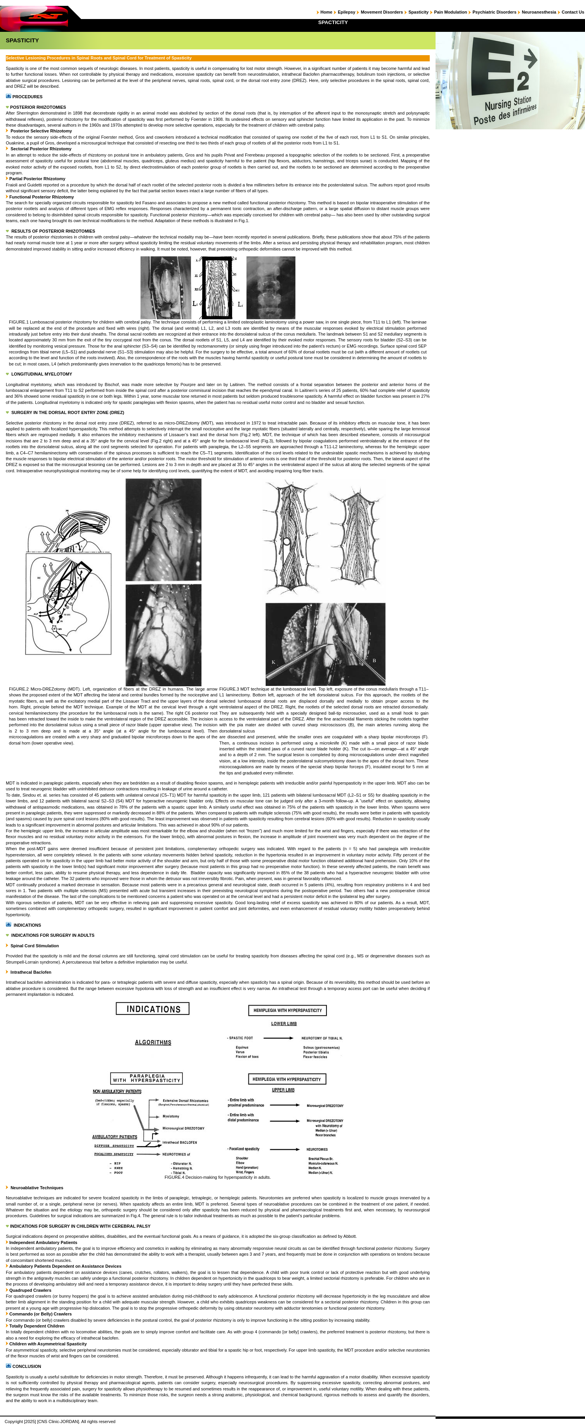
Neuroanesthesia (539, 12)
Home (327, 12)
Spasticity (418, 12)
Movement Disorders (382, 12)
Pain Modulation (450, 12)
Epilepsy (346, 12)
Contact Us (573, 12)
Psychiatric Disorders (494, 12)
